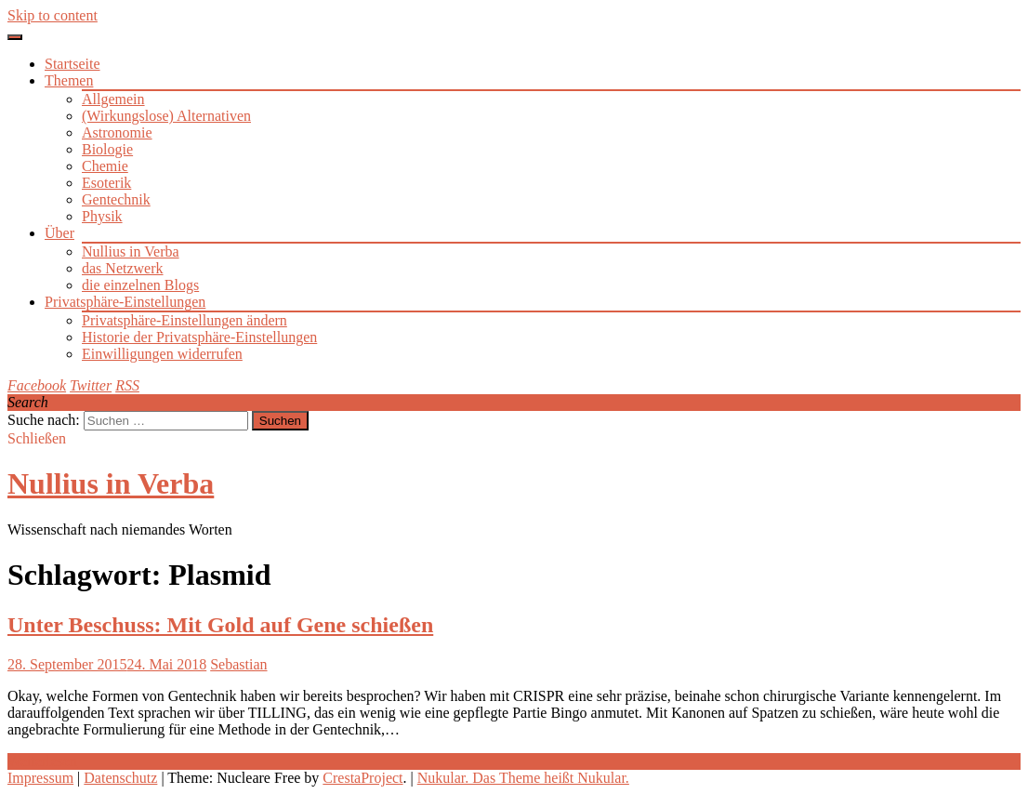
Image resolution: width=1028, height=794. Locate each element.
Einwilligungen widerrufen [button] (162, 354)
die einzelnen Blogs (140, 285)
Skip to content (52, 15)
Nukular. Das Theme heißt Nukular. (523, 778)
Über (59, 233)
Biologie (107, 149)
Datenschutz (120, 778)
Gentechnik (116, 199)
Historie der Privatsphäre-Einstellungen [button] (199, 337)
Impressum (40, 778)
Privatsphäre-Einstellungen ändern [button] (184, 320)
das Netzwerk (123, 268)
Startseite (72, 64)
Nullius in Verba (130, 251)
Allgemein (113, 99)
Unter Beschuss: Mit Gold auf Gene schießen (220, 625)
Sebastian (238, 664)
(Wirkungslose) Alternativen (166, 116)
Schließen (36, 438)
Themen (69, 80)
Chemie (105, 166)
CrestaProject (362, 778)
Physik (102, 216)
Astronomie (117, 132)
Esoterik (106, 183)
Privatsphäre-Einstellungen (125, 302)
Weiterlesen (42, 761)
